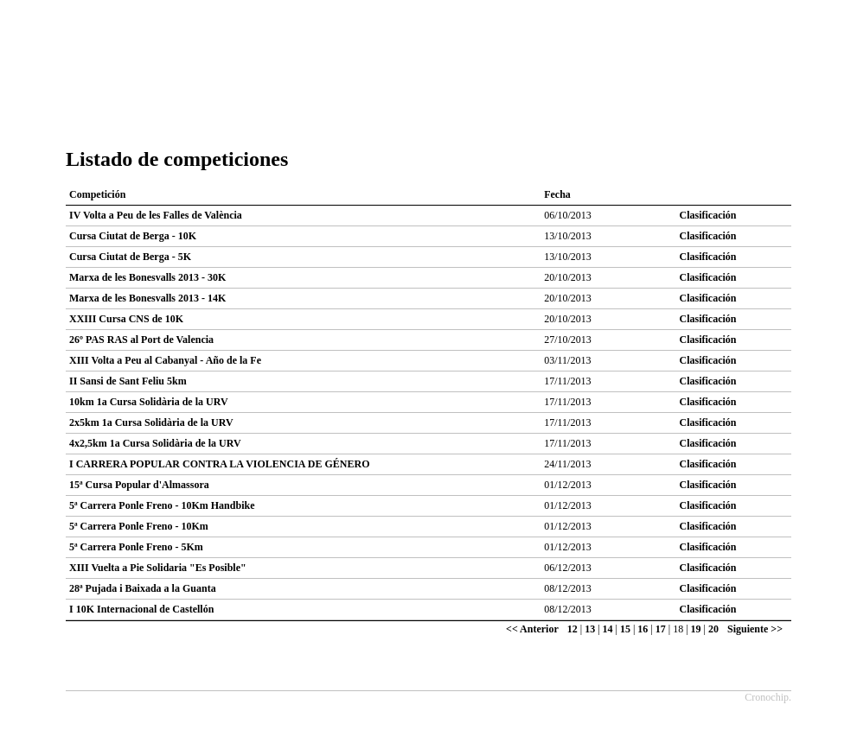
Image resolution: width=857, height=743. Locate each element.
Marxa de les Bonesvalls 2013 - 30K (147, 277)
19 (696, 629)
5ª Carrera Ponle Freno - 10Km (138, 526)
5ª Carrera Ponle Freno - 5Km (136, 547)
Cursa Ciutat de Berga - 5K (130, 257)
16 (642, 629)
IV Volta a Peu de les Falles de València (155, 215)
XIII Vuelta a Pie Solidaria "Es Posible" (157, 568)
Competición (97, 194)
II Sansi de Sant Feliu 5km (128, 381)
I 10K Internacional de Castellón (141, 609)
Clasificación (708, 215)
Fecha (557, 194)
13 (590, 629)
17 (661, 629)
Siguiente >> (755, 629)
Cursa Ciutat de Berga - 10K (132, 236)
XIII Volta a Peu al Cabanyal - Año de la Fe (165, 360)
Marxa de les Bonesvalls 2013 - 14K (147, 298)
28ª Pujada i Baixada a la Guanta (142, 588)
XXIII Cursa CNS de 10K (126, 319)
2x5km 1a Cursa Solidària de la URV (151, 422)
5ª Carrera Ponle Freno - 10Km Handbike (161, 505)
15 (625, 629)
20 (713, 629)
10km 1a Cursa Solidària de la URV (148, 402)
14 (608, 629)
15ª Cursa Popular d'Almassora (139, 485)
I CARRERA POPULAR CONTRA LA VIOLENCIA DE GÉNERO (219, 464)
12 (572, 629)
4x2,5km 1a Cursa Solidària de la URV (155, 443)
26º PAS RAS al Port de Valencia (141, 339)
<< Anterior (532, 629)
